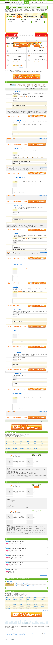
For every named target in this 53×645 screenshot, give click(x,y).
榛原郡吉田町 (22, 448)
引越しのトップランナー (19, 330)
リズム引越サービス (17, 264)
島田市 (14, 441)
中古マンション (33, 633)
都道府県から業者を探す (27, 2)
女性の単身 (22, 583)
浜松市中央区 (43, 597)
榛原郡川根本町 (29, 448)
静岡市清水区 (36, 597)
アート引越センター (17, 148)
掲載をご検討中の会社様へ (45, 0)
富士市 (21, 441)
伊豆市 (7, 445)
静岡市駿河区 (29, 597)
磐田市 (28, 441)
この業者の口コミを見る (43, 138)
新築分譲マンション (30, 633)
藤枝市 (7, 443)
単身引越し (36, 2)
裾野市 (35, 443)
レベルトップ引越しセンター (20, 309)
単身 (16, 583)
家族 (27, 583)
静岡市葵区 (21, 597)
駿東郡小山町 (15, 448)
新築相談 (16, 634)
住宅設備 (9, 634)
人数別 (36, 40)
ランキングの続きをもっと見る (21, 67)
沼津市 (21, 439)
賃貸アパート (19, 633)
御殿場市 (14, 443)
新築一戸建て (37, 633)
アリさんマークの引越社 (19, 177)
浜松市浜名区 (8, 439)
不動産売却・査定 (13, 634)
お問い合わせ (40, 0)
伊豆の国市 (28, 445)
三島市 (35, 439)
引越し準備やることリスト (46, 2)
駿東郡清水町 (43, 606)
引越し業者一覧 (17, 2)
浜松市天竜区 (15, 439)
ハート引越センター (17, 120)
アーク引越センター (17, 205)
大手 (16, 585)
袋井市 (21, 443)
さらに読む (26, 476)
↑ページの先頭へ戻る (45, 610)
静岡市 (7, 597)
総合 (16, 40)
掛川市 (42, 441)
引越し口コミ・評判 (31, 2)
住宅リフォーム (6, 634)
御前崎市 (14, 445)
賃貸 (13, 633)
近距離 (28, 585)
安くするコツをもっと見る (43, 575)
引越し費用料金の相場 (41, 2)
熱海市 (28, 439)
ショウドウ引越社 (17, 352)
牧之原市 (35, 445)
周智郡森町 (36, 448)
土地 (43, 633)
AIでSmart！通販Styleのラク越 (20, 393)
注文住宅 (45, 633)
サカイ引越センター (17, 91)
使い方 (37, 0)
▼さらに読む (27, 113)
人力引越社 (15, 233)
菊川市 (21, 445)
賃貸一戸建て (22, 633)
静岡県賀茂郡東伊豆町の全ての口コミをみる (42, 479)
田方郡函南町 (36, 606)
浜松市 (14, 597)
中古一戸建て (40, 633)
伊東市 (7, 441)
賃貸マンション (15, 633)
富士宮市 (42, 439)
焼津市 (35, 441)
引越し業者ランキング (22, 2)
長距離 (33, 585)
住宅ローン (22, 634)
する (33, 0)
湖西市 (42, 443)
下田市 (28, 443)
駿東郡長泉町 (8, 448)
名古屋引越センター (17, 373)
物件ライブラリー (26, 634)
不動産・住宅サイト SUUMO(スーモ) (8, 633)
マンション (26, 633)
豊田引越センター (17, 287)
